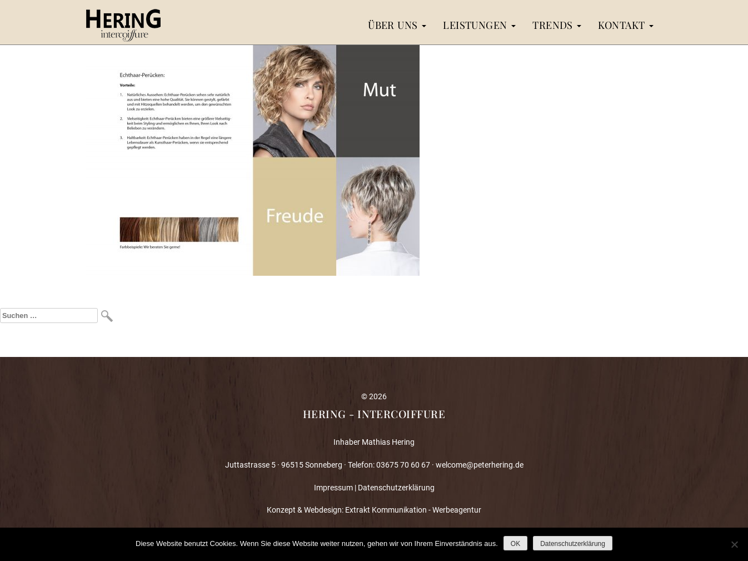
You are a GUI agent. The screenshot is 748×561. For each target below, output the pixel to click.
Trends (556, 25)
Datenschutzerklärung (396, 487)
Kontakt (626, 25)
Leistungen (479, 25)
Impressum (333, 487)
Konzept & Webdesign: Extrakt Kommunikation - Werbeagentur (374, 509)
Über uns (397, 25)
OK (515, 544)
